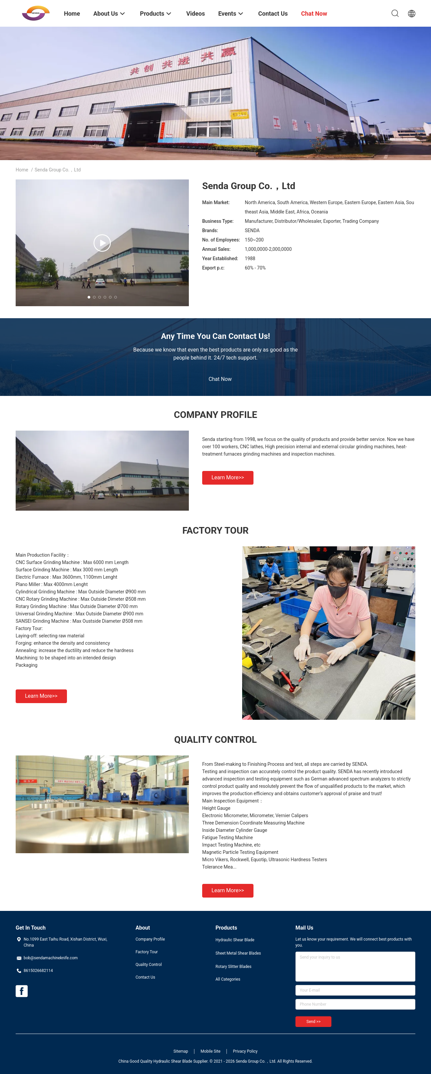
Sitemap (181, 1051)
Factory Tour (147, 952)
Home (22, 169)
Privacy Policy (245, 1051)
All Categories (228, 979)
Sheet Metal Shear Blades (238, 953)
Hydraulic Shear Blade (235, 940)
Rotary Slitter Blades (233, 966)
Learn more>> (228, 477)
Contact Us (145, 977)
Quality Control (149, 964)
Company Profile (150, 939)
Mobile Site (210, 1051)
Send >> (313, 1021)
